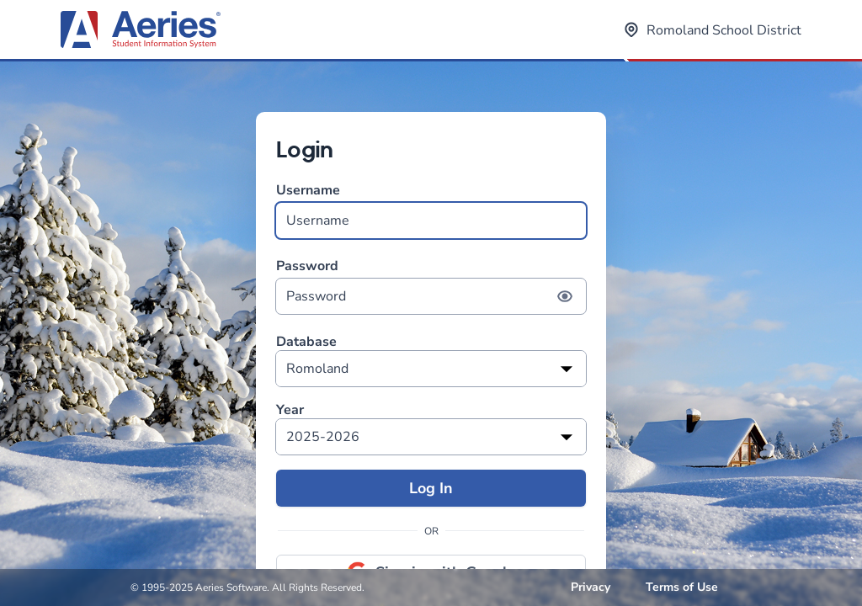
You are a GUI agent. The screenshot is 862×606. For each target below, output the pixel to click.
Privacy (590, 587)
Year (290, 410)
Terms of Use (682, 587)
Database (306, 342)
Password (431, 286)
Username (431, 210)
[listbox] (431, 368)
